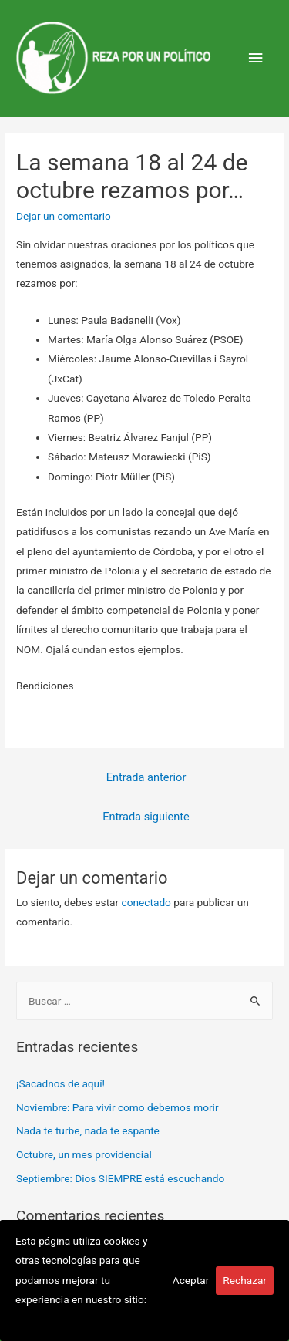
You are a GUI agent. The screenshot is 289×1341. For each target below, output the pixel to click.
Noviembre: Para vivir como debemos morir (117, 1107)
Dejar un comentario (63, 216)
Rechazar (245, 1280)
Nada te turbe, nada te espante (88, 1130)
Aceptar (191, 1280)
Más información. (56, 1319)
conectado (146, 902)
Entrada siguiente (146, 817)
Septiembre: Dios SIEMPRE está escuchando (120, 1178)
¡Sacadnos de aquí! (60, 1083)
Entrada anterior (146, 777)
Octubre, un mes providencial (84, 1154)
